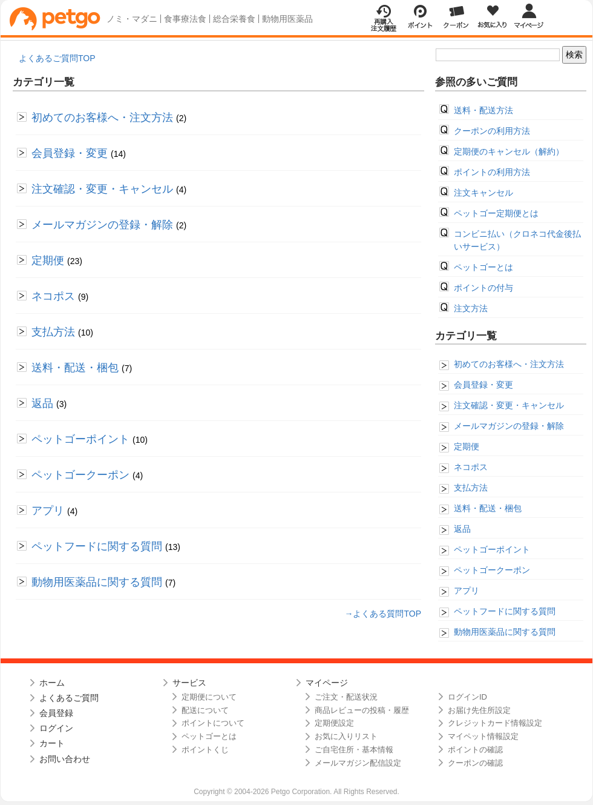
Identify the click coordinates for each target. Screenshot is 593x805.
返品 (43, 403)
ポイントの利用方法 (492, 172)
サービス (189, 682)
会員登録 (56, 713)
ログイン (56, 728)
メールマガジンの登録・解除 (103, 225)
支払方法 (54, 332)
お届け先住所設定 (479, 710)
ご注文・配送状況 (346, 696)
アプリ (49, 511)
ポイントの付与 (483, 288)
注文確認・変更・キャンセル (103, 189)
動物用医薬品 (287, 19)
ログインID (467, 696)
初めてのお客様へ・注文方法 (103, 117)
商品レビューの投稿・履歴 (362, 710)
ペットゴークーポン (82, 475)
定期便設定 (334, 722)
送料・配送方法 (483, 110)
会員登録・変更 (71, 153)
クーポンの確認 (475, 762)
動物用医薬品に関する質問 (98, 582)
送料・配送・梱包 (76, 368)
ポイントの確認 (475, 749)
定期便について (209, 696)
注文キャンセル (483, 192)
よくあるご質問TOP (57, 58)
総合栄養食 (234, 19)
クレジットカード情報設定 (495, 722)
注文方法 (471, 308)
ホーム (52, 682)
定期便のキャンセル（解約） (509, 151)
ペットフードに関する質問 (98, 546)
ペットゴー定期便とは (496, 213)
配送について (205, 710)
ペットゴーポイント (82, 439)
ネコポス (54, 296)
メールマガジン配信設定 (358, 762)
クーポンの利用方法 (492, 131)
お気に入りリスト (346, 736)
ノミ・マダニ (131, 19)
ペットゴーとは (483, 267)
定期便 (49, 260)
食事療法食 (185, 19)
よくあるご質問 (69, 698)
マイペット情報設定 (483, 736)
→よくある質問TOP (382, 613)
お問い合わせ (64, 759)
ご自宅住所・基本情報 (354, 749)
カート (52, 743)
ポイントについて (213, 722)
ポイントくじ (205, 749)
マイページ (327, 682)
